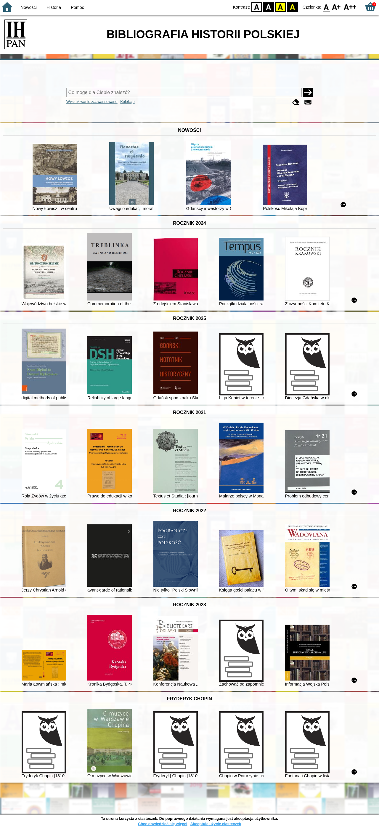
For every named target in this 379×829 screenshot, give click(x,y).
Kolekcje (127, 101)
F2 (350, 6)
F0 (326, 6)
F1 (336, 6)
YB (280, 6)
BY (292, 6)
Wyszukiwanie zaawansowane (92, 101)
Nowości (29, 7)
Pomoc (77, 7)
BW (268, 6)
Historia (53, 7)
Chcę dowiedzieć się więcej (162, 824)
